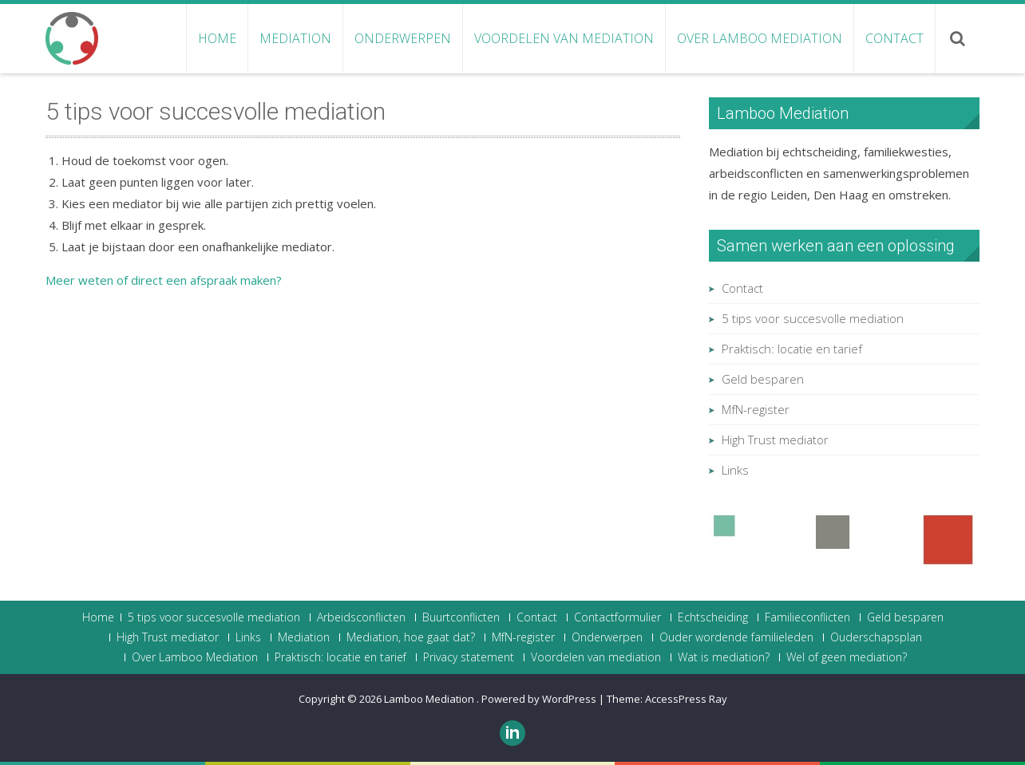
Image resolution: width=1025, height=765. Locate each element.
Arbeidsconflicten (361, 617)
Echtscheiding (713, 617)
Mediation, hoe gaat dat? (410, 637)
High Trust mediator (775, 440)
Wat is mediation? (724, 657)
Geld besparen (763, 379)
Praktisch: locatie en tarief (792, 349)
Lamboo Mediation (430, 699)
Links (735, 470)
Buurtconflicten (461, 617)
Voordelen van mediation (564, 38)
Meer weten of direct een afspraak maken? (164, 280)
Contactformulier (617, 617)
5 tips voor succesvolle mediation (813, 318)
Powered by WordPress (538, 699)
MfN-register (756, 409)
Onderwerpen (402, 38)
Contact (894, 38)
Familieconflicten (807, 617)
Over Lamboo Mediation (759, 38)
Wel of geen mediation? (846, 657)
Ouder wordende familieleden (736, 637)
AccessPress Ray (686, 699)
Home (217, 38)
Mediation (295, 38)
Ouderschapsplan (876, 637)
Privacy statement (468, 657)
